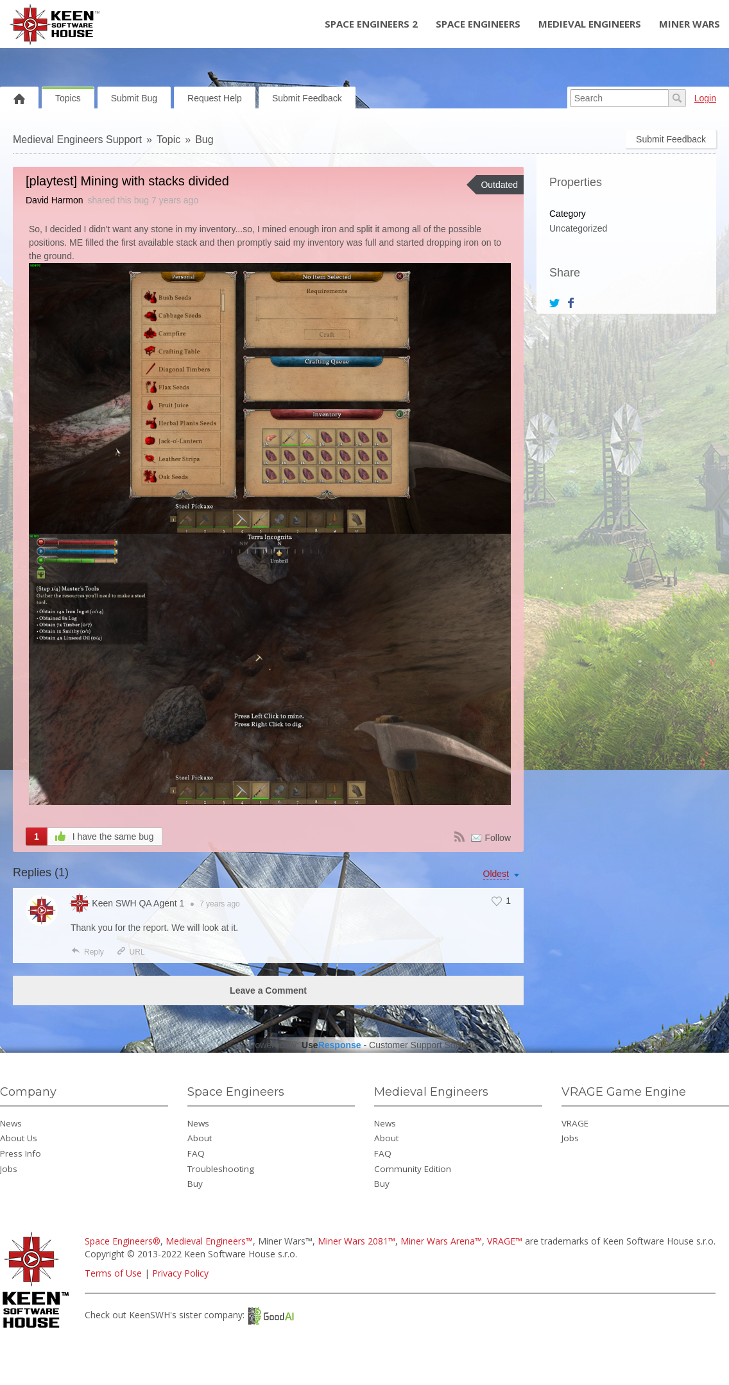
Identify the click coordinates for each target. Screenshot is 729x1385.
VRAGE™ (504, 1241)
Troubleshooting (220, 1169)
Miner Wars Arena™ (441, 1241)
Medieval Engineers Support (77, 139)
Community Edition (412, 1169)
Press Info (20, 1153)
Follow (498, 838)
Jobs (8, 1169)
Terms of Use (113, 1273)
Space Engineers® (122, 1241)
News (11, 1123)
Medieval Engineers (589, 23)
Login (705, 98)
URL (130, 951)
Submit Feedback (307, 98)
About (199, 1138)
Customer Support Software (424, 1045)
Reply (87, 951)
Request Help (214, 98)
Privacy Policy (180, 1273)
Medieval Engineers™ (209, 1241)
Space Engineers (478, 23)
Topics (68, 98)
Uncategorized (578, 228)
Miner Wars (689, 23)
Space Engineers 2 (371, 23)
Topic (168, 139)
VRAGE (575, 1123)
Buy (195, 1183)
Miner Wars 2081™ (356, 1241)
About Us (18, 1138)
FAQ (196, 1153)
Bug (204, 139)
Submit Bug (134, 98)
